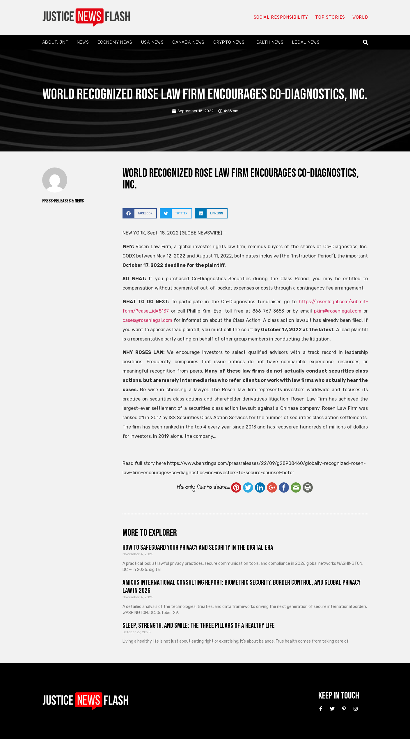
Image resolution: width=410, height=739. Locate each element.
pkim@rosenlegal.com (337, 311)
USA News (152, 42)
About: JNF (55, 42)
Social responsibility (280, 17)
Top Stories (330, 17)
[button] (365, 42)
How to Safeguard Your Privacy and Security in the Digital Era (198, 547)
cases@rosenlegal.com (147, 320)
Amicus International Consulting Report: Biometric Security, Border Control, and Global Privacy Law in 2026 (242, 586)
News (83, 42)
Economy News (114, 42)
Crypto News (229, 42)
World (360, 17)
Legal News (306, 42)
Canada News (188, 42)
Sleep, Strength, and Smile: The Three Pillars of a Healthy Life (199, 625)
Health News (268, 42)
